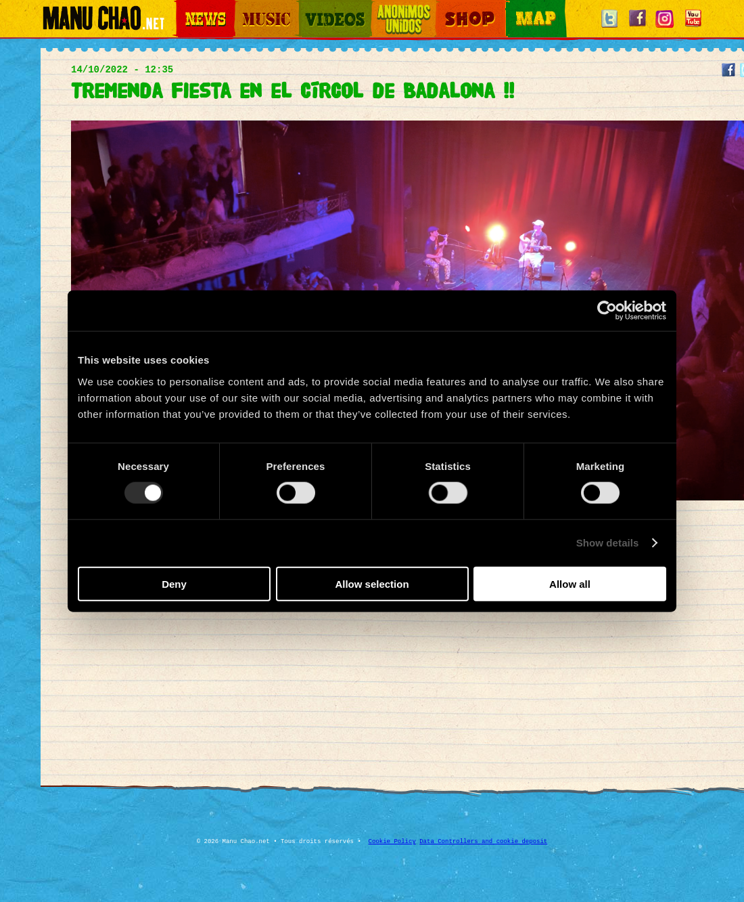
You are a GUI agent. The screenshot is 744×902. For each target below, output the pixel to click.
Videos (311, 7)
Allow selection (372, 583)
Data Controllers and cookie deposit (483, 841)
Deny (174, 583)
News (185, 7)
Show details (607, 543)
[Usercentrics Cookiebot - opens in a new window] (607, 311)
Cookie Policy (392, 841)
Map (514, 7)
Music (245, 7)
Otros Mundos (395, 7)
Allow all (569, 583)
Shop (445, 7)
